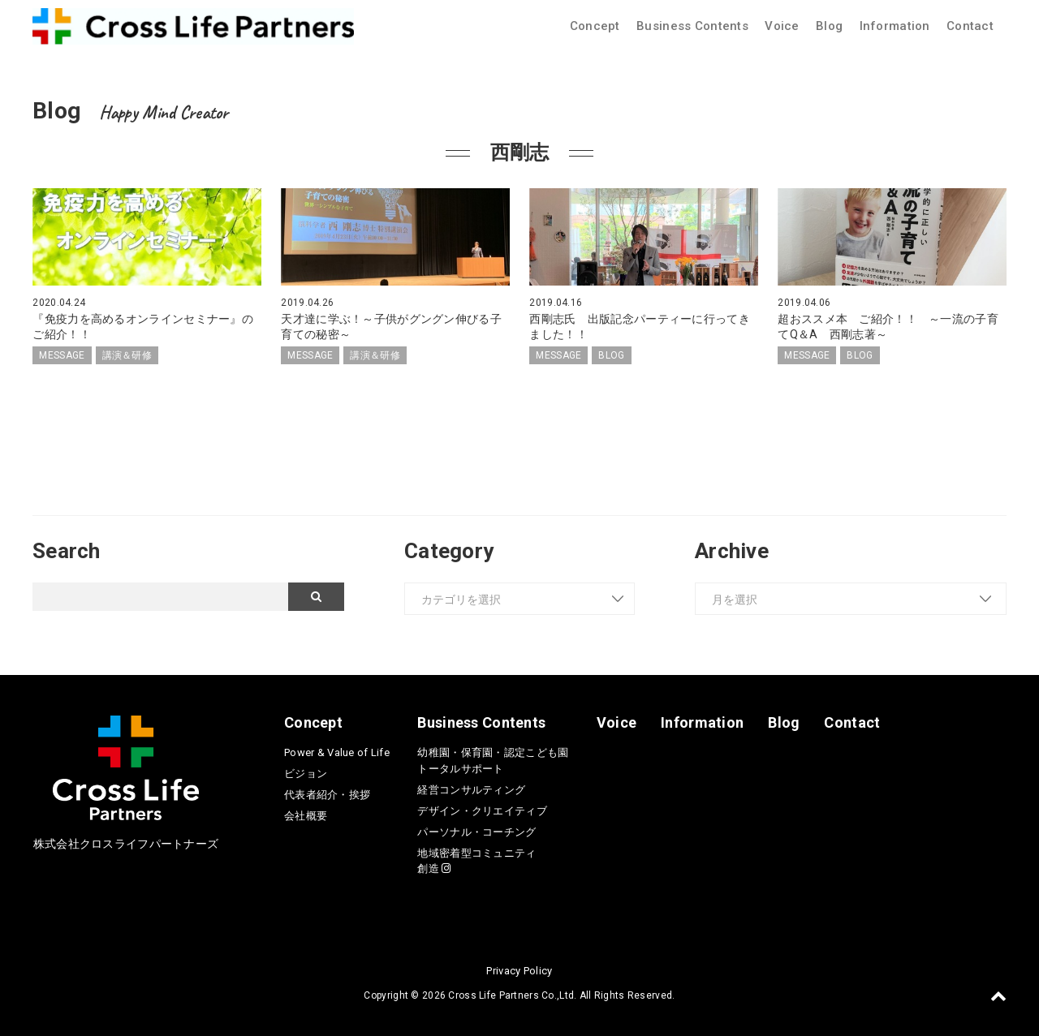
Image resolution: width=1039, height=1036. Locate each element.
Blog (829, 26)
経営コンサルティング (471, 790)
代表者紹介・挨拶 (327, 795)
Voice (782, 26)
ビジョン (305, 773)
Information (895, 26)
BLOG (611, 355)
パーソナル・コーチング (476, 832)
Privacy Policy (519, 971)
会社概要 (305, 816)
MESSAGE (61, 355)
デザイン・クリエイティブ (481, 811)
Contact (970, 26)
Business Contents (692, 26)
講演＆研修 (127, 355)
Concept (595, 26)
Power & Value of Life (337, 752)
